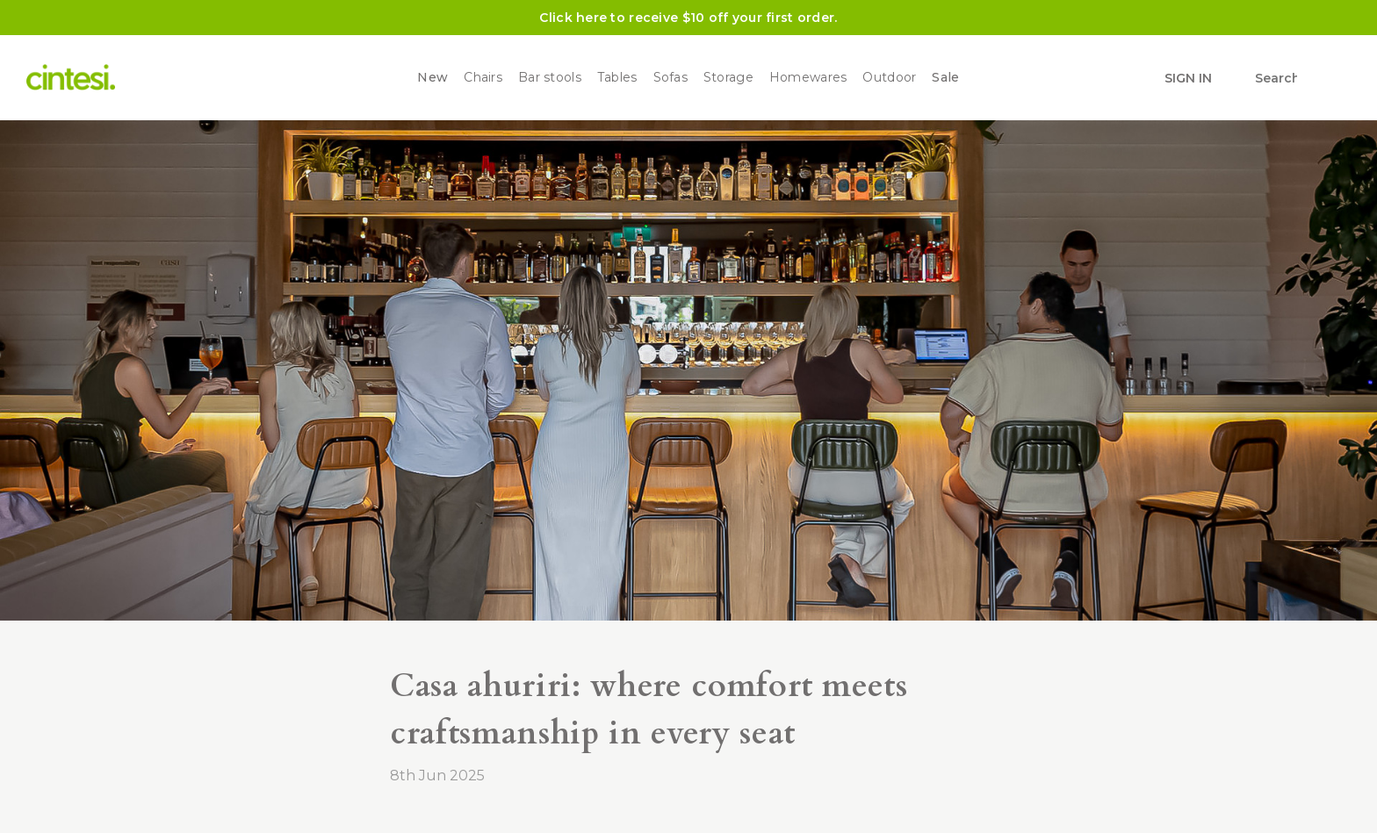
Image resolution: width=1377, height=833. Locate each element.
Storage (728, 77)
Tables (617, 77)
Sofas (670, 77)
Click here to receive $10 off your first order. (688, 17)
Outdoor (889, 77)
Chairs (483, 77)
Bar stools (549, 77)
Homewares (808, 77)
